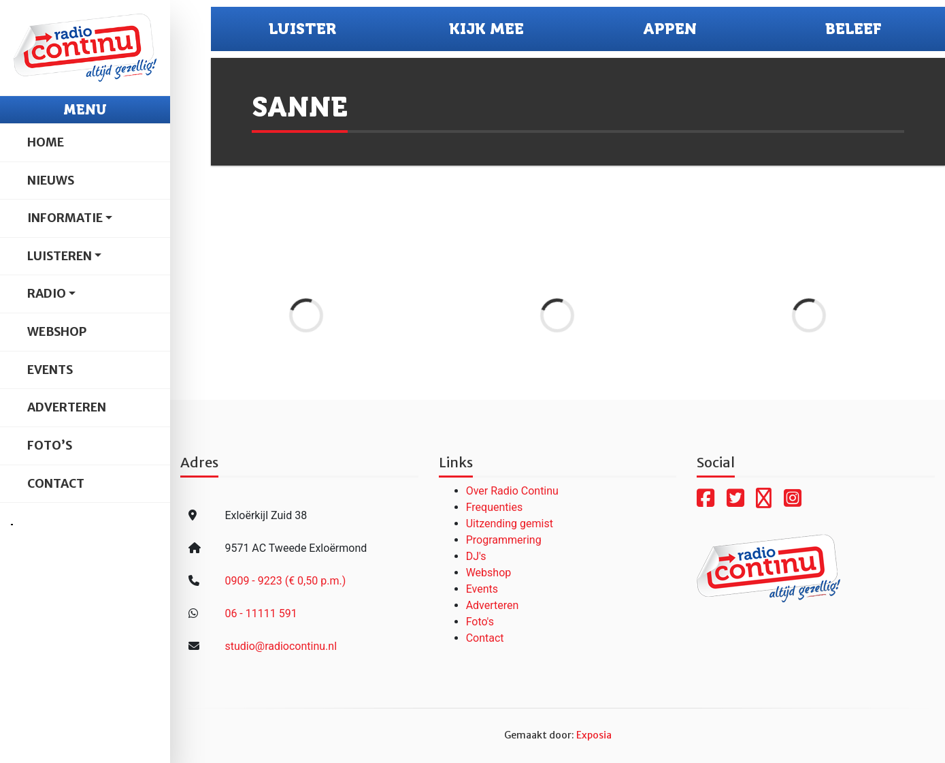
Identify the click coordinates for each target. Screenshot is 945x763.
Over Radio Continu (512, 490)
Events (50, 369)
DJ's (476, 556)
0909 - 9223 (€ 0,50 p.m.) (285, 580)
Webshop (56, 331)
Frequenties (494, 507)
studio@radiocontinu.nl (281, 646)
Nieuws (50, 180)
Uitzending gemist (509, 523)
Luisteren (59, 256)
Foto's (480, 621)
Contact (55, 483)
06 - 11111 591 (261, 613)
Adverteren (66, 407)
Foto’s (49, 445)
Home (45, 142)
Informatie (65, 218)
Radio (46, 293)
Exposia (594, 735)
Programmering (504, 539)
